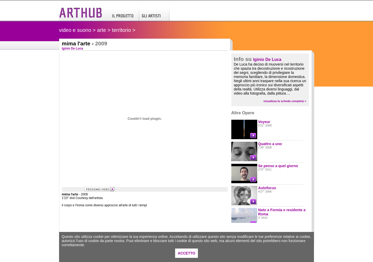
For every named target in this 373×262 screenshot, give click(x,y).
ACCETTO (186, 253)
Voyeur (264, 122)
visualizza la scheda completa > (284, 101)
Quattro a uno (270, 144)
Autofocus (267, 188)
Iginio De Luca (267, 59)
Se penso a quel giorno (278, 166)
